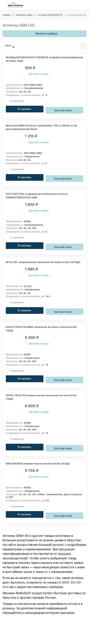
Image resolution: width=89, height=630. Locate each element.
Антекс (28, 286)
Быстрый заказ (64, 110)
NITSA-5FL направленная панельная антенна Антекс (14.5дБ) (43, 262)
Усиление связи (24, 15)
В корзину (24, 109)
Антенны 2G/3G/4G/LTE (50, 15)
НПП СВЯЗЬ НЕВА (33, 85)
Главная (6, 15)
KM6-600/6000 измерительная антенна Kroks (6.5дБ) (38, 463)
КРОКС (27, 221)
